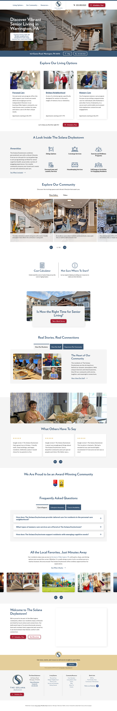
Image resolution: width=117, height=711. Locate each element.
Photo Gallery (53, 195)
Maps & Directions (34, 682)
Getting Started (53, 685)
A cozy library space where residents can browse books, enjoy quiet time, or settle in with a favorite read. (74, 236)
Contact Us (34, 684)
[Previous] (51, 247)
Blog (71, 683)
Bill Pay (92, 678)
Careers (71, 687)
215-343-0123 (34, 685)
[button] (18, 5)
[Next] (64, 247)
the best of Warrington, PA (60, 557)
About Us (71, 685)
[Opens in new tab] (17, 443)
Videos (65, 195)
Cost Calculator (71, 678)
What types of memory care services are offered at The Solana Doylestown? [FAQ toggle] (59, 527)
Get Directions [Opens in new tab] (34, 637)
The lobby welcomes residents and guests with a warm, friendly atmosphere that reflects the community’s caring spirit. (30, 236)
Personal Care (18, 92)
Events (71, 681)
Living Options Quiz (71, 679)
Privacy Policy (63, 667)
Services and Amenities (53, 683)
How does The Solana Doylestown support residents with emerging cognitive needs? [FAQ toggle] (59, 534)
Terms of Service (68, 667)
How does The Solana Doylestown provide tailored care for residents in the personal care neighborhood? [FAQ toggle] (59, 518)
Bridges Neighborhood (55, 92)
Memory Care (85, 92)
